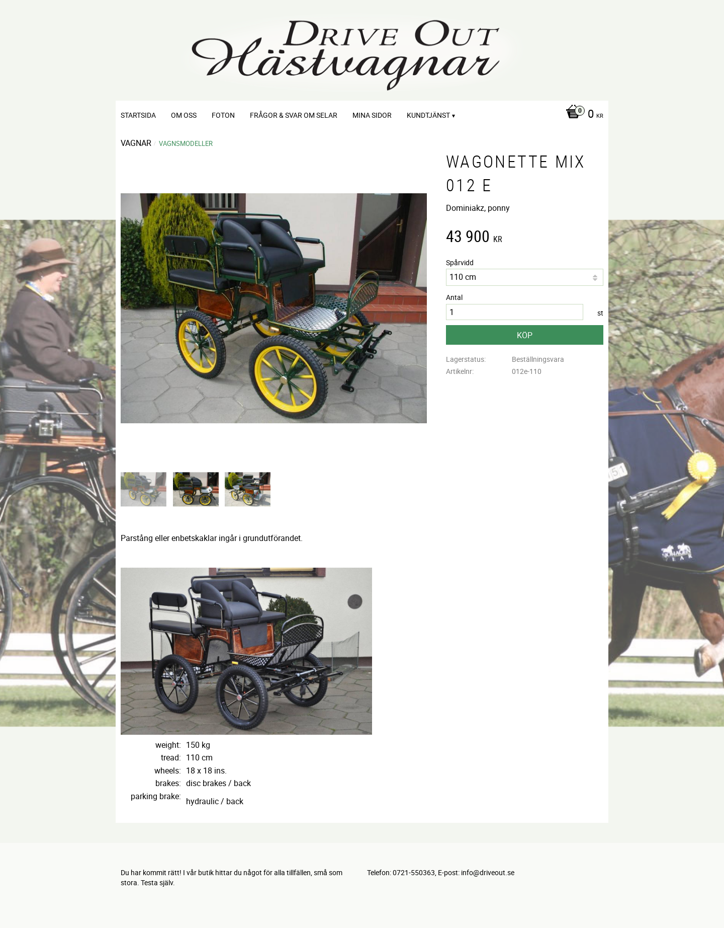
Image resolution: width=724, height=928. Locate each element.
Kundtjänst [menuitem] (428, 115)
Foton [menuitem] (223, 115)
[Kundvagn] (582, 115)
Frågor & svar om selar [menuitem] (293, 115)
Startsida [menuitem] (138, 115)
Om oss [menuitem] (184, 115)
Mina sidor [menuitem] (372, 115)
